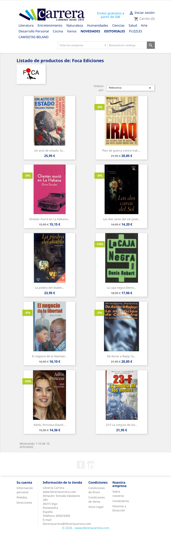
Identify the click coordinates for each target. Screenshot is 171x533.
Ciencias (118, 25)
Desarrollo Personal (34, 31)
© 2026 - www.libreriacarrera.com (85, 528)
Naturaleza (74, 25)
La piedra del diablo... (49, 287)
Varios (72, 31)
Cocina (58, 31)
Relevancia (130, 88)
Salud (133, 25)
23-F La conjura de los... (121, 425)
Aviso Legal (95, 507)
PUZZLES (135, 31)
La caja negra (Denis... (121, 287)
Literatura (26, 25)
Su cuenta (24, 482)
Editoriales (114, 31)
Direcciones (24, 502)
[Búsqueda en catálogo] (127, 45)
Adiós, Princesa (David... (50, 425)
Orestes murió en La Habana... (49, 219)
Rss (90, 465)
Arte (144, 25)
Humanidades (97, 25)
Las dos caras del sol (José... (121, 219)
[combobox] (83, 45)
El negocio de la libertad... (49, 356)
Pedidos (22, 497)
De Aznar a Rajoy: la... (121, 356)
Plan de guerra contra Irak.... (121, 150)
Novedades (90, 31)
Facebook (81, 465)
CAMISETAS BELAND (34, 37)
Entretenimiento (50, 25)
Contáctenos (120, 501)
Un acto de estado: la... (49, 150)
